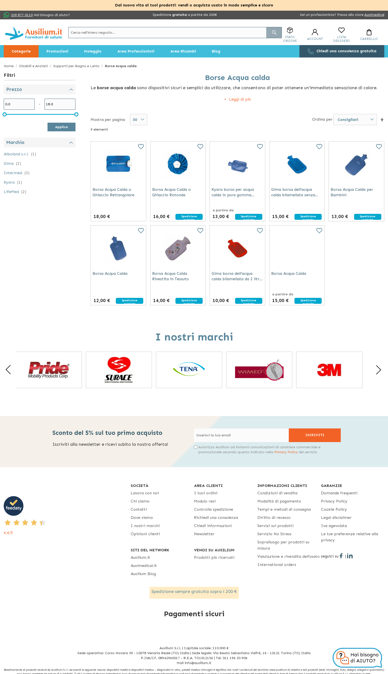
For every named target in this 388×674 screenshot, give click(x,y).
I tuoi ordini (205, 493)
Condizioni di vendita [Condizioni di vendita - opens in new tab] (277, 493)
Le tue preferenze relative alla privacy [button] (349, 537)
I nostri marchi (145, 525)
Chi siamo (140, 501)
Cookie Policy (334, 509)
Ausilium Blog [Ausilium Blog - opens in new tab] (143, 573)
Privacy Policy (286, 452)
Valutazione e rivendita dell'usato (288, 556)
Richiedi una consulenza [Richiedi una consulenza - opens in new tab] (216, 517)
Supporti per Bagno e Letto (76, 66)
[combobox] (175, 32)
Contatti (139, 509)
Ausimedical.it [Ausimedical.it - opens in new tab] (144, 565)
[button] (382, 119)
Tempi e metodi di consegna (284, 509)
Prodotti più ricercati (214, 557)
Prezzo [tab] (14, 89)
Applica (61, 127)
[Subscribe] (315, 435)
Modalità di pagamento (279, 501)
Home (9, 66)
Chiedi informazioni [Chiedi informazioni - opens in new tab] (213, 525)
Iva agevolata (334, 525)
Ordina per (322, 119)
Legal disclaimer (336, 517)
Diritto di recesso (274, 517)
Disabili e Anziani (34, 66)
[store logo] (33, 33)
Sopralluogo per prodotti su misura (283, 545)
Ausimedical (374, 15)
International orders (276, 564)
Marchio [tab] (15, 142)
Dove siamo (142, 517)
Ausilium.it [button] (140, 557)
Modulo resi (205, 501)
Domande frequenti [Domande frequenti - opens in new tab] (339, 493)
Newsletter (204, 534)
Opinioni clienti (145, 534)
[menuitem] (21, 51)
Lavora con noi (145, 493)
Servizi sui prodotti (275, 525)
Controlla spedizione (213, 509)
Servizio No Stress (274, 534)
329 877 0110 (22, 15)
